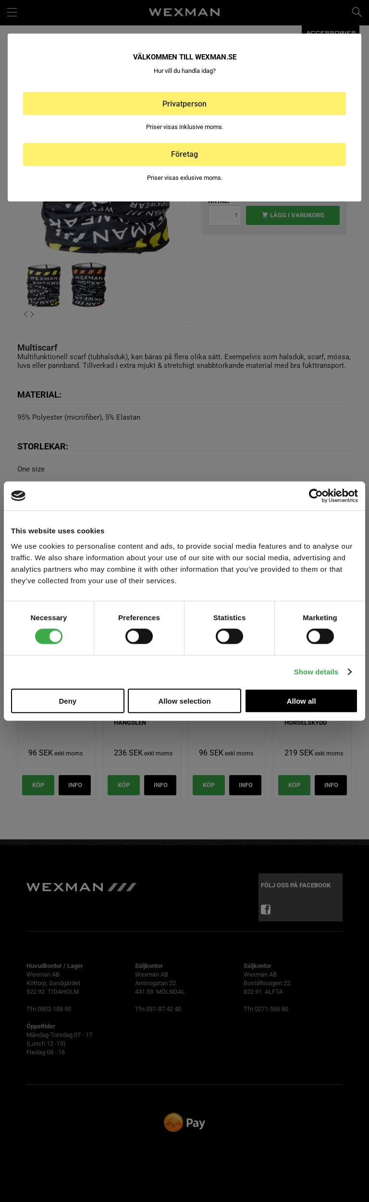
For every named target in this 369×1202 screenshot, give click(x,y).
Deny (67, 700)
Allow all (301, 700)
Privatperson (184, 103)
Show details (316, 672)
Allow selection (184, 700)
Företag (184, 154)
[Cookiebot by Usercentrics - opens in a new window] (316, 496)
